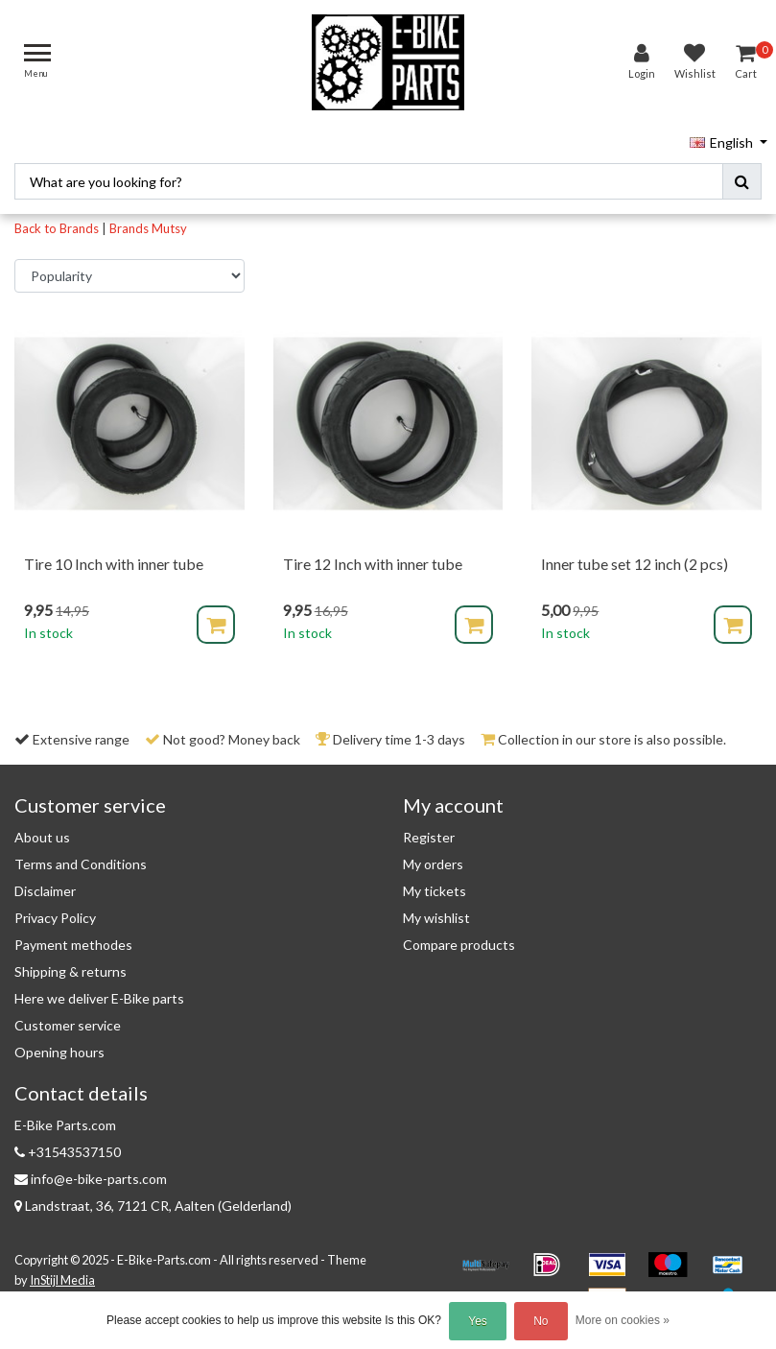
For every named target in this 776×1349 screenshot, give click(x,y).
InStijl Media (62, 1273)
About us (42, 831)
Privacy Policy (55, 912)
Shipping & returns (70, 966)
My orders (433, 858)
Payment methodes (73, 939)
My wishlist (436, 912)
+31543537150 (67, 1146)
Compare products (459, 939)
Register (429, 831)
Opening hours (59, 1046)
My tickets (434, 885)
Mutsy (169, 221)
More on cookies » (623, 1320)
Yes (477, 1321)
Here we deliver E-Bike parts (99, 992)
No (540, 1321)
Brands (129, 221)
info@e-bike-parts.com (90, 1173)
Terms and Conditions (80, 858)
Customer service (67, 1019)
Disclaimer (45, 885)
